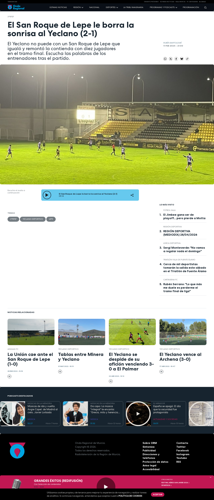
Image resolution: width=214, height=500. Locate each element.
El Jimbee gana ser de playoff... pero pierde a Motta (184, 216)
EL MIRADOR (159, 403)
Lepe (51, 219)
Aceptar (157, 494)
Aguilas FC (13, 349)
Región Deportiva (172, 226)
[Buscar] (204, 7)
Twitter (181, 446)
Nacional (94, 7)
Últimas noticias (58, 7)
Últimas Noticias (167, 1)
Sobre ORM (150, 443)
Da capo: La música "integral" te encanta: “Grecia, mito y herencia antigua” (104, 409)
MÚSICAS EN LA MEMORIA (40, 403)
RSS (178, 461)
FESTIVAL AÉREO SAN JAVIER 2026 (175, 483)
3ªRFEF (11, 16)
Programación (191, 7)
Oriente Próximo (151, 1)
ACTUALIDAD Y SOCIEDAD (165, 419)
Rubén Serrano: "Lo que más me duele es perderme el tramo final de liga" (182, 287)
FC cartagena (192, 1)
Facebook (182, 450)
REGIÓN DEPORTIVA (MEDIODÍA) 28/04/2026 (180, 233)
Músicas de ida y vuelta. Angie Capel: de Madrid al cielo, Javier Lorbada (43, 409)
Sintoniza (148, 446)
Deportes (111, 7)
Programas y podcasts (162, 7)
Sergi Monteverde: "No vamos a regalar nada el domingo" (184, 249)
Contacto (182, 443)
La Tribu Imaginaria (133, 7)
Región (77, 7)
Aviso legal (149, 465)
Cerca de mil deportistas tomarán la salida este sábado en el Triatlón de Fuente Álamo (184, 267)
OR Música (166, 485)
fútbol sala (169, 210)
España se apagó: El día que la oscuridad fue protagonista (167, 409)
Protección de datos (155, 461)
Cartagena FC (170, 279)
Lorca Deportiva (172, 243)
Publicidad (149, 450)
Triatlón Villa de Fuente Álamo (179, 259)
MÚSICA (31, 419)
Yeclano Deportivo (33, 219)
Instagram (182, 454)
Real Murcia (180, 1)
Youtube (181, 458)
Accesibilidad (151, 469)
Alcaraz (202, 1)
